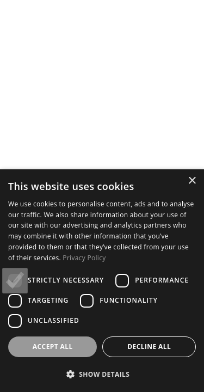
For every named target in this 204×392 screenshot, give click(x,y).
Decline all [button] (149, 346)
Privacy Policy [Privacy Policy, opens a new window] (84, 257)
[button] (102, 374)
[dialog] (102, 280)
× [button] (192, 181)
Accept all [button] (53, 346)
